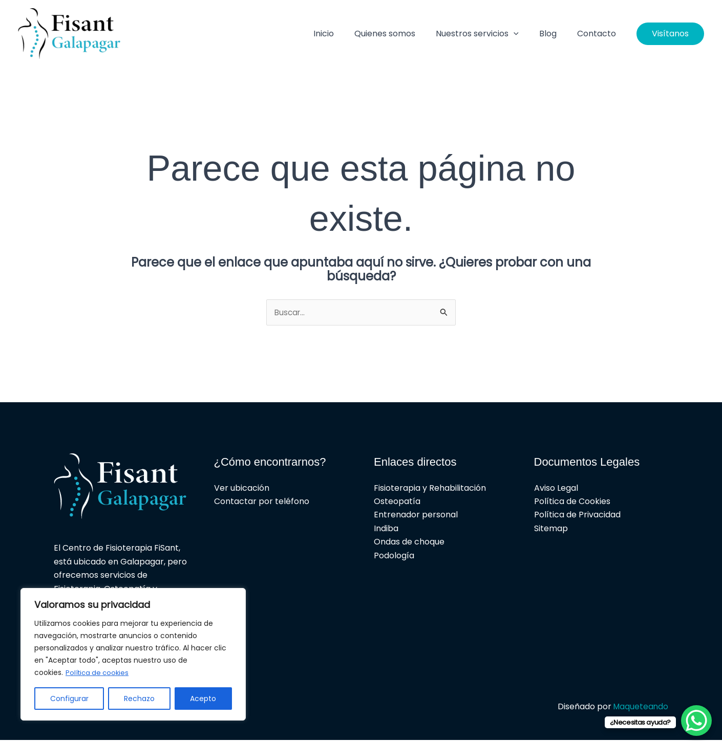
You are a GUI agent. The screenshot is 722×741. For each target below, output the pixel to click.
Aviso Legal (556, 488)
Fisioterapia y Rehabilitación (430, 488)
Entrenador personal (416, 515)
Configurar (69, 698)
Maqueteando (640, 707)
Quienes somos (399, 33)
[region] (133, 655)
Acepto (203, 698)
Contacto (598, 33)
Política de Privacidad (577, 515)
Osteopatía (397, 502)
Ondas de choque (409, 543)
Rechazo (139, 698)
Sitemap (551, 529)
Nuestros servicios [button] (487, 34)
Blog (554, 33)
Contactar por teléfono (261, 502)
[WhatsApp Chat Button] (696, 720)
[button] (524, 34)
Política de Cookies (572, 502)
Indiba (386, 529)
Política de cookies (99, 673)
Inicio (342, 33)
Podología (394, 556)
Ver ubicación (241, 488)
